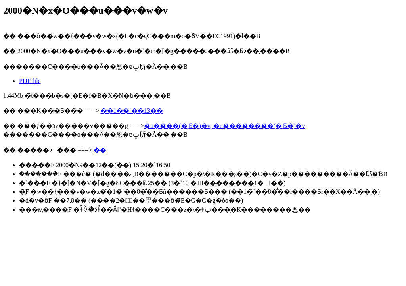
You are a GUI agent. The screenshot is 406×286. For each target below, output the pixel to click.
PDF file (30, 80)
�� (100, 150)
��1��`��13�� (132, 110)
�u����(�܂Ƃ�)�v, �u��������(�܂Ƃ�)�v (224, 125)
